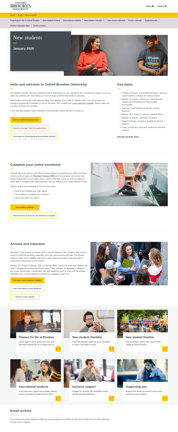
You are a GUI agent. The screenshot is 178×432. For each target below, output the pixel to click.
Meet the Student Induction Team (26, 120)
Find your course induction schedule (27, 280)
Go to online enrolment (25, 207)
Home (12, 15)
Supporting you (151, 20)
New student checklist (94, 20)
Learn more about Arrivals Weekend (27, 288)
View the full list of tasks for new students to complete (34, 216)
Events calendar (135, 20)
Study (20, 15)
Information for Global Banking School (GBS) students (34, 136)
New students (31, 15)
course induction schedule (83, 103)
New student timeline (51, 20)
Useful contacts (39, 26)
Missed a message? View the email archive (29, 128)
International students (72, 20)
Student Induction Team (20, 26)
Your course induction (116, 20)
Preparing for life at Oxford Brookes (25, 20)
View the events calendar (25, 297)
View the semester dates (130, 137)
